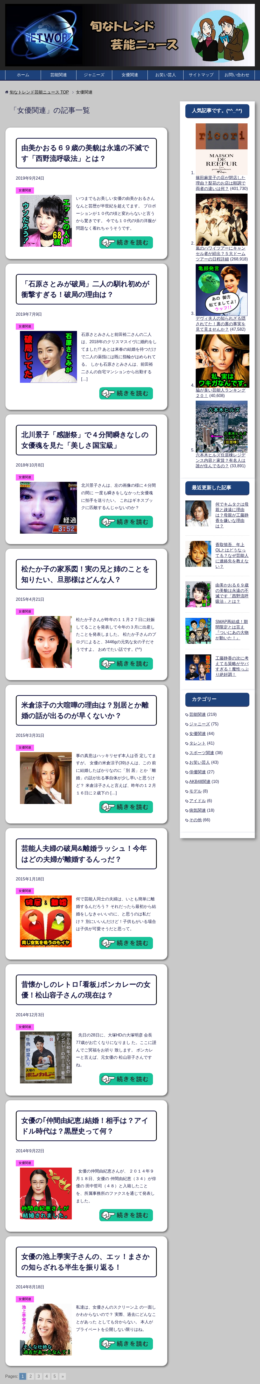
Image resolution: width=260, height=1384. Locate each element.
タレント (197, 743)
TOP (39, 92)
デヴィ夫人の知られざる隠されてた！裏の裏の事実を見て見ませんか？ (220, 323)
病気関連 (197, 810)
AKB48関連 (199, 781)
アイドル (197, 801)
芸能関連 (58, 75)
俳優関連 (197, 772)
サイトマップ (201, 75)
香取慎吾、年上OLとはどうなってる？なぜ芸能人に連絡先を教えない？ (232, 555)
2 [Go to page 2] (31, 1352)
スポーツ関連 (201, 753)
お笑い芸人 (165, 75)
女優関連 (130, 75)
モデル (195, 791)
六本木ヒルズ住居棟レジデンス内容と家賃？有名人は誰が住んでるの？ (220, 460)
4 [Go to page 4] (47, 1352)
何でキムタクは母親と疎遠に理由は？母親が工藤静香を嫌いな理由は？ (232, 515)
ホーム (23, 75)
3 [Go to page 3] (39, 1352)
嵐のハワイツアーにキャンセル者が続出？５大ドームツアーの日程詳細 (220, 253)
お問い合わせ (236, 75)
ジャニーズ (94, 75)
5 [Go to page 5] (55, 1352)
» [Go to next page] (62, 1352)
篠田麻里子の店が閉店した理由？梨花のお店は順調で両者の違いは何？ (220, 183)
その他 (195, 820)
